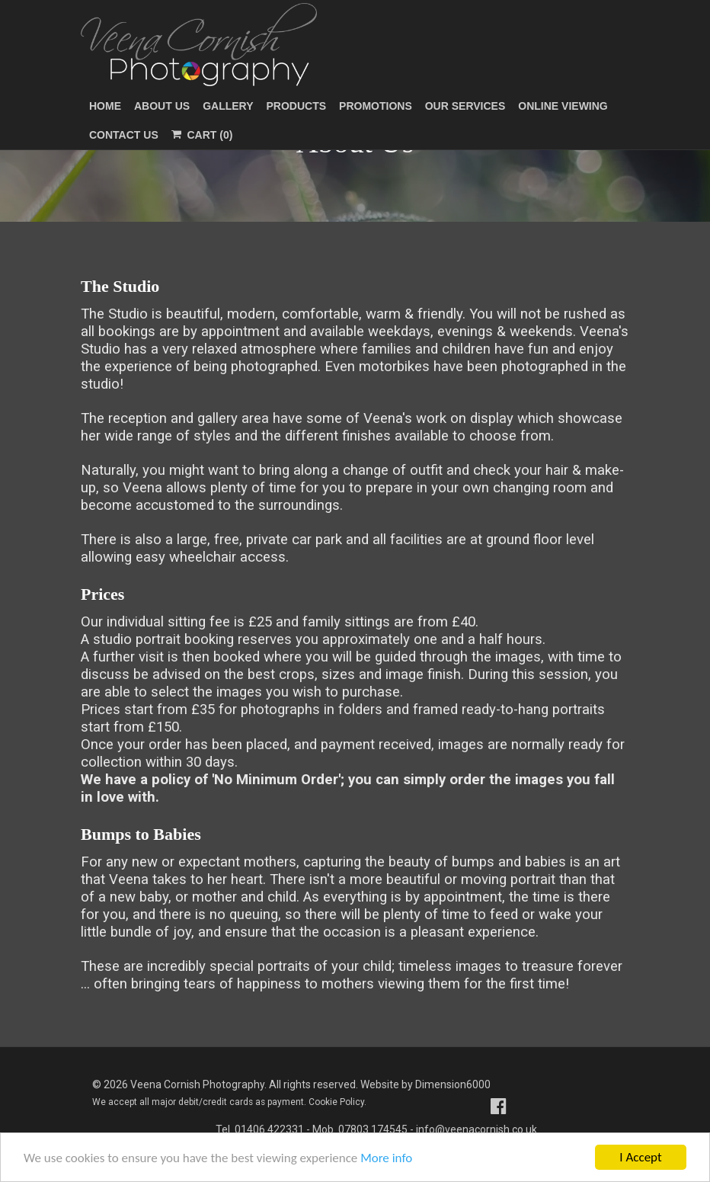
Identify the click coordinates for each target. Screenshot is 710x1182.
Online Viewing (562, 106)
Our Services (465, 106)
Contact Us (123, 135)
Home (105, 106)
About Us (162, 106)
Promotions (375, 106)
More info (386, 1159)
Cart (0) (202, 135)
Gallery (228, 106)
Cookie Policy (336, 1102)
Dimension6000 (453, 1084)
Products (297, 106)
